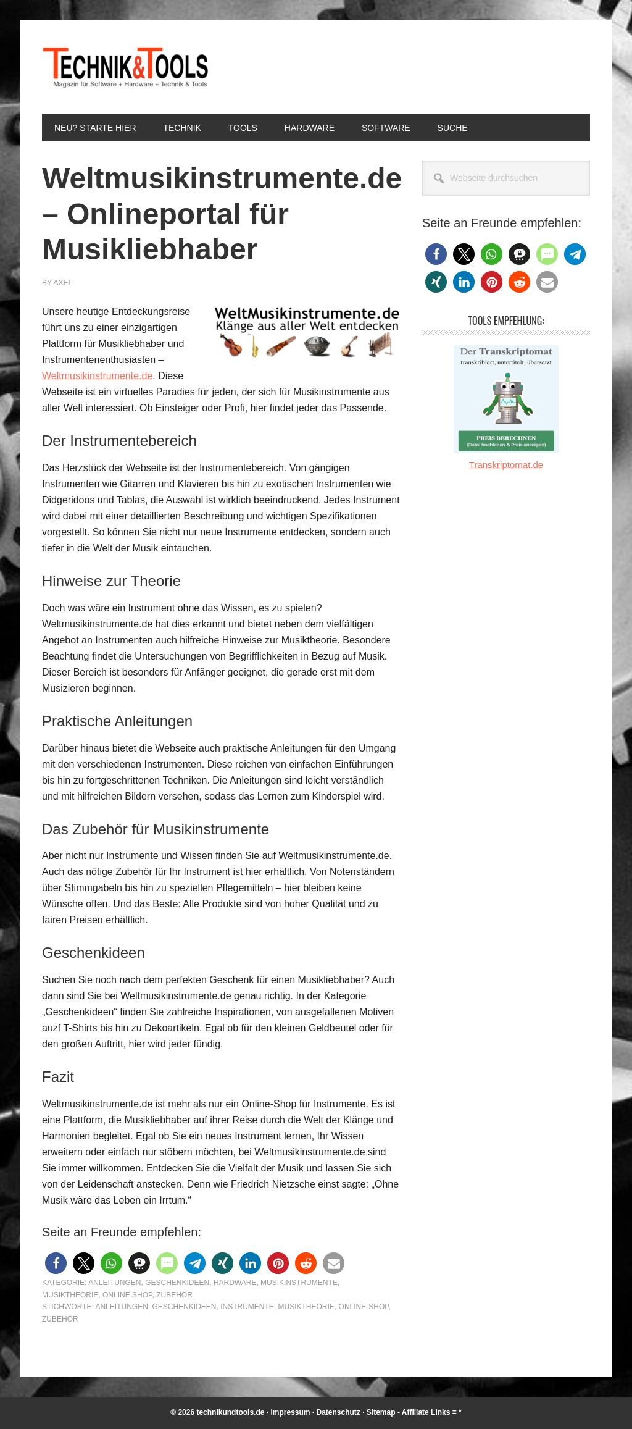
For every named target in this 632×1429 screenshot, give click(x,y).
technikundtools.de (230, 1412)
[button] (56, 1263)
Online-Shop (364, 1306)
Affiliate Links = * (432, 1412)
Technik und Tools (125, 66)
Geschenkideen (177, 1282)
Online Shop (127, 1295)
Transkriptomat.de (506, 464)
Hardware (235, 1282)
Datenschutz (338, 1412)
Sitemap (381, 1412)
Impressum (290, 1412)
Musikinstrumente (299, 1282)
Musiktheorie (70, 1295)
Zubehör (174, 1295)
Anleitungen (114, 1282)
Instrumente (247, 1306)
